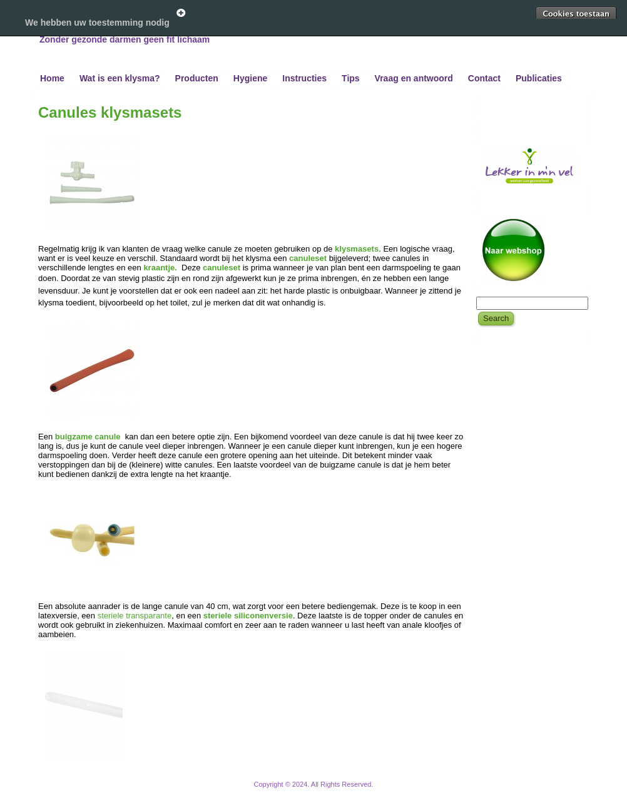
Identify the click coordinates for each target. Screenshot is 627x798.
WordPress (267, 791)
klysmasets (357, 248)
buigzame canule (89, 436)
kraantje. (161, 267)
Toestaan (576, 13)
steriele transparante (135, 615)
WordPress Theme (323, 791)
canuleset (308, 258)
